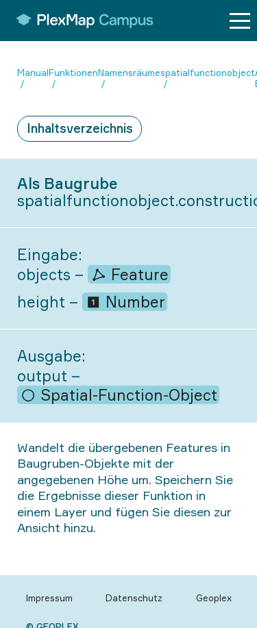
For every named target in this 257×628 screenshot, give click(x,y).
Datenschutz (134, 597)
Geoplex (214, 597)
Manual (33, 72)
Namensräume (129, 72)
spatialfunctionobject (207, 72)
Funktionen (73, 72)
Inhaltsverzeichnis (80, 128)
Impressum (49, 597)
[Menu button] (240, 21)
